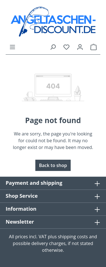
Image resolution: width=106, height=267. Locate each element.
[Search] (53, 46)
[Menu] (12, 46)
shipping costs (73, 236)
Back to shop (53, 165)
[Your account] (80, 46)
